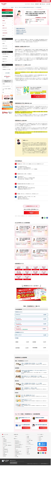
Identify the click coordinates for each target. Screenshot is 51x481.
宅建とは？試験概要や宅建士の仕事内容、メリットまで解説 (31, 363)
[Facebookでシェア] (47, 218)
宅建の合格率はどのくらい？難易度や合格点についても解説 (31, 376)
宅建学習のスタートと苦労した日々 (21, 30)
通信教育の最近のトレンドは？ (26, 399)
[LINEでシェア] (45, 218)
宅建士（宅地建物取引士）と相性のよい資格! (29, 388)
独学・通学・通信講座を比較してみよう (28, 395)
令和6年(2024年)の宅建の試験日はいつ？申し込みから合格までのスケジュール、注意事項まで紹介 (34, 371)
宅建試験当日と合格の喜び (19, 33)
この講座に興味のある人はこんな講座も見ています (7, 81)
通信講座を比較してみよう (25, 404)
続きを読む (22, 373)
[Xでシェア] (42, 218)
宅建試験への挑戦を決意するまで (20, 28)
